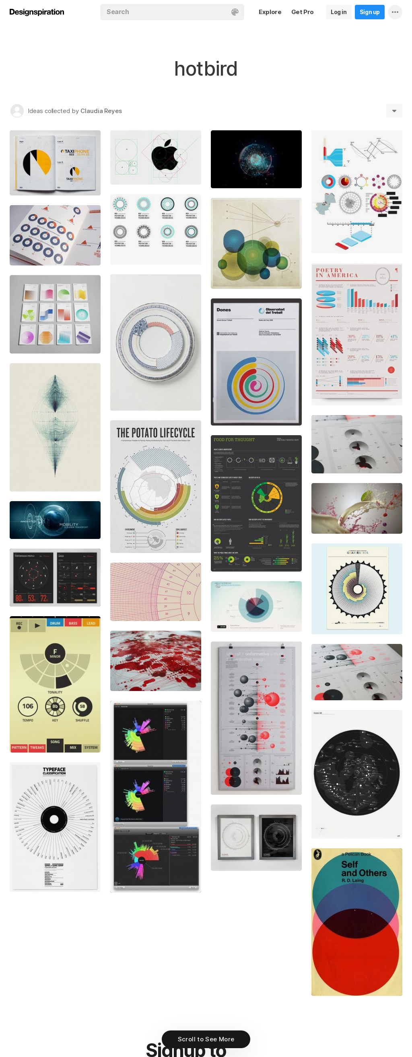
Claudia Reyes (101, 111)
